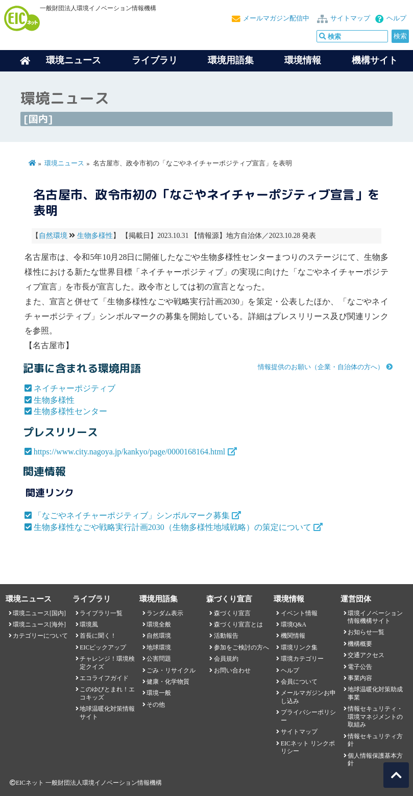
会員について (299, 681)
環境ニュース (64, 163)
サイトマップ (350, 18)
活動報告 (226, 635)
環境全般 (159, 624)
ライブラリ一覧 (101, 613)
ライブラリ (155, 60)
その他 (156, 704)
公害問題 (159, 658)
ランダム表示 (165, 613)
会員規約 (226, 658)
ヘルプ (396, 18)
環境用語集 (231, 60)
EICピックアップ (103, 647)
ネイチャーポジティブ (74, 388)
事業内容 (360, 678)
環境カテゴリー (302, 658)
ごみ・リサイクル (171, 670)
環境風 (89, 624)
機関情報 (293, 635)
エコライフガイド (104, 678)
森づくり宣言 (232, 613)
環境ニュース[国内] (39, 613)
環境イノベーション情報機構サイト (375, 617)
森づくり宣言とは (238, 624)
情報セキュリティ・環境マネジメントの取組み (375, 716)
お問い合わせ (232, 670)
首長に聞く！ (98, 635)
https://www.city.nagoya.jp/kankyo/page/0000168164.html (130, 451)
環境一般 (159, 692)
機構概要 (360, 643)
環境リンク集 (299, 647)
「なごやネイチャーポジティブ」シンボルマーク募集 (132, 515)
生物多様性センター (70, 411)
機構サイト (375, 60)
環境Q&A (293, 624)
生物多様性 (95, 235)
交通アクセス (366, 655)
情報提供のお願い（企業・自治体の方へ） (321, 367)
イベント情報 (299, 613)
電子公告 (360, 666)
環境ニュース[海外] (39, 624)
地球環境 (159, 647)
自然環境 (53, 235)
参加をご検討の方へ (241, 647)
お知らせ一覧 (366, 632)
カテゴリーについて (40, 635)
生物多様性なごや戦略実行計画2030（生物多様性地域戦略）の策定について (172, 527)
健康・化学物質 (168, 681)
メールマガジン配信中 (276, 18)
